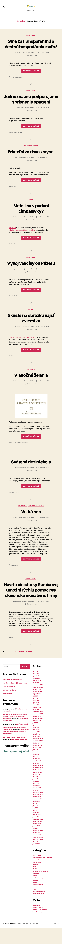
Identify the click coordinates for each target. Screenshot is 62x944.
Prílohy (35, 898)
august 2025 (37, 710)
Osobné (36, 157)
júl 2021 (35, 820)
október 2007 (37, 849)
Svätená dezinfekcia (31, 473)
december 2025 (38, 701)
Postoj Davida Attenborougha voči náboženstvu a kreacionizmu (16, 748)
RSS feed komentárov (40, 926)
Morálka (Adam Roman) (36, 517)
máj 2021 (35, 824)
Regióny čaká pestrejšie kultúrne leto (15, 699)
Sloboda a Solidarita (16, 83)
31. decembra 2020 (43, 58)
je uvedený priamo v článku (26, 58)
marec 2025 (36, 721)
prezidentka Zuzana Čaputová (19, 453)
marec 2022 (36, 802)
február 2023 (37, 777)
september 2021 (38, 815)
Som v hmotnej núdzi (9, 706)
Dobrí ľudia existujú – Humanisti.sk (14, 753)
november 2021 (38, 811)
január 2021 (36, 833)
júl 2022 (35, 793)
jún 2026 (35, 688)
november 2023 (38, 757)
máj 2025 (36, 717)
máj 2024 (36, 743)
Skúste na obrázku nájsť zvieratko (31, 329)
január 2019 (36, 842)
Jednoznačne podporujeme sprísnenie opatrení (31, 107)
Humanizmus (27, 157)
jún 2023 (35, 768)
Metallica (12, 239)
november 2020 (38, 837)
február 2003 (37, 851)
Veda (34, 905)
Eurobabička (14, 197)
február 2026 (37, 696)
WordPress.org (37, 928)
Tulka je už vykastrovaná (19, 755)
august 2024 (37, 737)
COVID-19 (14, 307)
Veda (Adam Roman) (39, 907)
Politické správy (38, 894)
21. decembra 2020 (43, 617)
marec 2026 (36, 694)
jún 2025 (35, 714)
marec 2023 (36, 775)
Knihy (34, 883)
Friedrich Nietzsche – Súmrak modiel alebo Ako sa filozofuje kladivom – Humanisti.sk (15, 733)
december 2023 (38, 755)
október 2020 (37, 840)
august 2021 (37, 817)
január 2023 (36, 779)
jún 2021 (35, 822)
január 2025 (36, 726)
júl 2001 (35, 858)
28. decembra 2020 (43, 228)
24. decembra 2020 (43, 392)
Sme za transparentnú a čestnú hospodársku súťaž (31, 47)
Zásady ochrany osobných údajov (28, 940)
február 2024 (37, 750)
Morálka (35, 885)
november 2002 (38, 853)
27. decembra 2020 (43, 280)
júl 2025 (35, 712)
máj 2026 (36, 690)
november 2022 (38, 784)
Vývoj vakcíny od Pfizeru (31, 274)
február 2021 (37, 831)
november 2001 (38, 855)
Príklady (35, 896)
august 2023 (37, 764)
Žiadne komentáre (32, 61)
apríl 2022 (36, 799)
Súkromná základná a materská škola (23, 349)
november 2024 (38, 730)
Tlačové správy (31, 36)
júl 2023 (35, 766)
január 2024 (36, 752)
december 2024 (38, 728)
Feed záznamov (38, 924)
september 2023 (38, 761)
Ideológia (36, 881)
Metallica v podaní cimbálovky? (31, 219)
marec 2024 (36, 748)
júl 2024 (35, 739)
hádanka (13, 367)
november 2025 (38, 703)
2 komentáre (32, 231)
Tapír (19, 503)
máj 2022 (36, 797)
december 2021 (38, 808)
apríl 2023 (36, 773)
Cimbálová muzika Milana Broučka (22, 241)
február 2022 (37, 804)
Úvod (34, 903)
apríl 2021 (36, 826)
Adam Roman (22, 517)
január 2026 (36, 699)
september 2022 (38, 788)
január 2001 (36, 860)
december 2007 (38, 846)
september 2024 (38, 735)
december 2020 (38, 835)
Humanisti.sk (12, 940)
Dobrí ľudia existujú (9, 703)
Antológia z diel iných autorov (42, 874)
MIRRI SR (13, 653)
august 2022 (37, 790)
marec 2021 (36, 829)
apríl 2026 (36, 692)
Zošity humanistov (38, 910)
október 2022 (37, 786)
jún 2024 (35, 741)
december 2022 (38, 782)
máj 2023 (36, 770)
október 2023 (37, 759)
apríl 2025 (36, 719)
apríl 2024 (36, 746)
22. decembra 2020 (43, 528)
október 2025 (37, 705)
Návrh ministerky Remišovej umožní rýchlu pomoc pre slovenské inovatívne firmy (31, 604)
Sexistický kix (7, 710)
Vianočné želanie (31, 386)
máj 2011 (35, 844)
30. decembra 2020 (43, 169)
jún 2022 (35, 795)
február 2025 (37, 723)
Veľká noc (31, 522)
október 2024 (37, 732)
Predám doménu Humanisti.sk (12, 696)
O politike (36, 889)
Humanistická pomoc (39, 876)
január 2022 (36, 806)
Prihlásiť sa (36, 921)
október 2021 (37, 813)
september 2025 (38, 708)
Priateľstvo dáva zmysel (31, 163)
